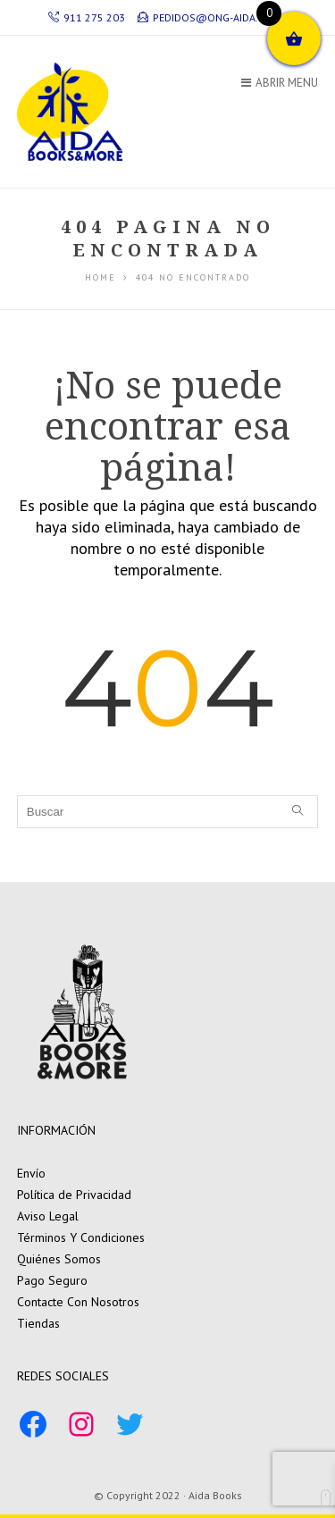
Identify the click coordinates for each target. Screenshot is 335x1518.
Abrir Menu (279, 82)
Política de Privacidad (74, 1195)
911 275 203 (86, 17)
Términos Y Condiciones (81, 1237)
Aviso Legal (48, 1216)
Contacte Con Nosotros (78, 1302)
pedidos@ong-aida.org (208, 17)
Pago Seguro (52, 1280)
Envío (31, 1173)
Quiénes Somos (59, 1259)
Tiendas (38, 1323)
